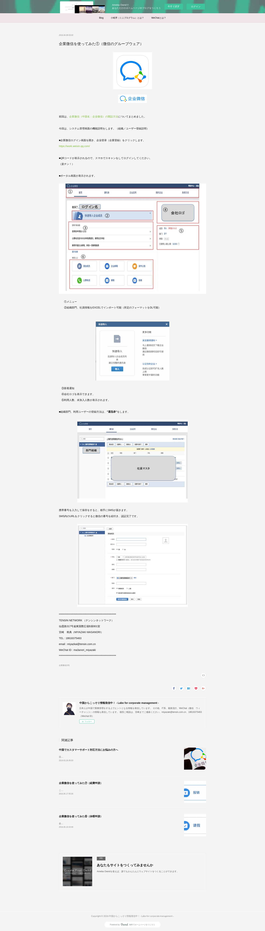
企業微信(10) (64, 665)
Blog (101, 18)
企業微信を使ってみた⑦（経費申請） (81, 783)
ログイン (196, 6)
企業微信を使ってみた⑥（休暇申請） (81, 816)
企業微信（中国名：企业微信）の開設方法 (93, 116)
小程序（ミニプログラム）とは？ (127, 18)
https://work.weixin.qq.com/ (74, 146)
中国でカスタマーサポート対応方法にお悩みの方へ (88, 749)
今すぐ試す (174, 6)
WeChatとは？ (158, 18)
